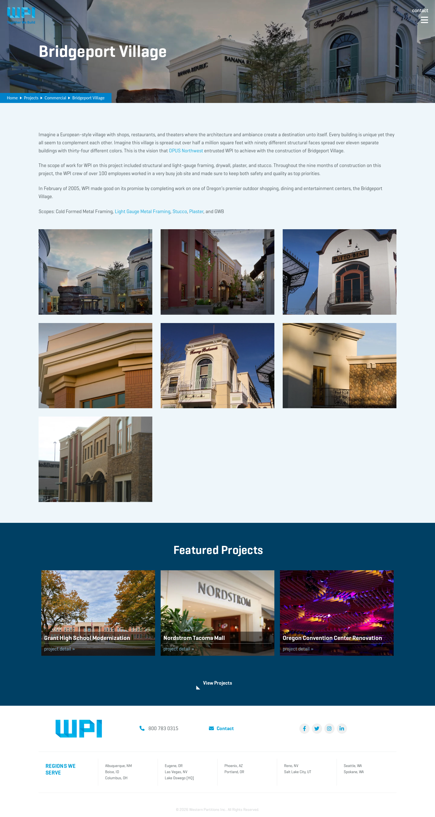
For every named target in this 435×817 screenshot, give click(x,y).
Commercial (55, 97)
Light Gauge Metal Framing (142, 211)
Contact (420, 10)
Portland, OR (234, 771)
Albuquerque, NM (118, 765)
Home (12, 97)
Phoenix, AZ (233, 765)
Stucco (180, 211)
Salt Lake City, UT (297, 771)
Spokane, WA (354, 771)
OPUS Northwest (186, 151)
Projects (31, 97)
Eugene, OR (174, 765)
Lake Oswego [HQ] (179, 777)
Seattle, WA (353, 765)
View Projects (217, 682)
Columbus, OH (116, 777)
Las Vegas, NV (176, 771)
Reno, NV (291, 765)
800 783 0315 (163, 728)
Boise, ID (112, 771)
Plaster (196, 211)
